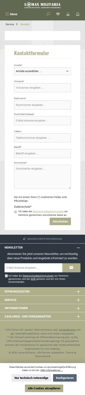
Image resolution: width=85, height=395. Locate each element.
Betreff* (17, 147)
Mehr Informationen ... (52, 370)
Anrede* (18, 65)
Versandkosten (67, 329)
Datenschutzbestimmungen (48, 211)
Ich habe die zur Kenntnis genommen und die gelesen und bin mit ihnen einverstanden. (38, 278)
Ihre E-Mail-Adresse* (24, 114)
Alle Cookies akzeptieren (44, 388)
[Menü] (11, 14)
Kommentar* (20, 162)
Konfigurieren (65, 378)
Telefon (18, 131)
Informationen (16, 308)
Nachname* (20, 98)
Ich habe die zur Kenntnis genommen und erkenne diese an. (43, 213)
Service (10, 300)
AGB (33, 279)
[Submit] (71, 267)
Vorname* (19, 81)
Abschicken (60, 221)
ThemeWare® (43, 356)
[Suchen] (48, 14)
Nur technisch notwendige (31, 378)
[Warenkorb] (78, 14)
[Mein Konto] (68, 14)
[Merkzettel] (58, 14)
